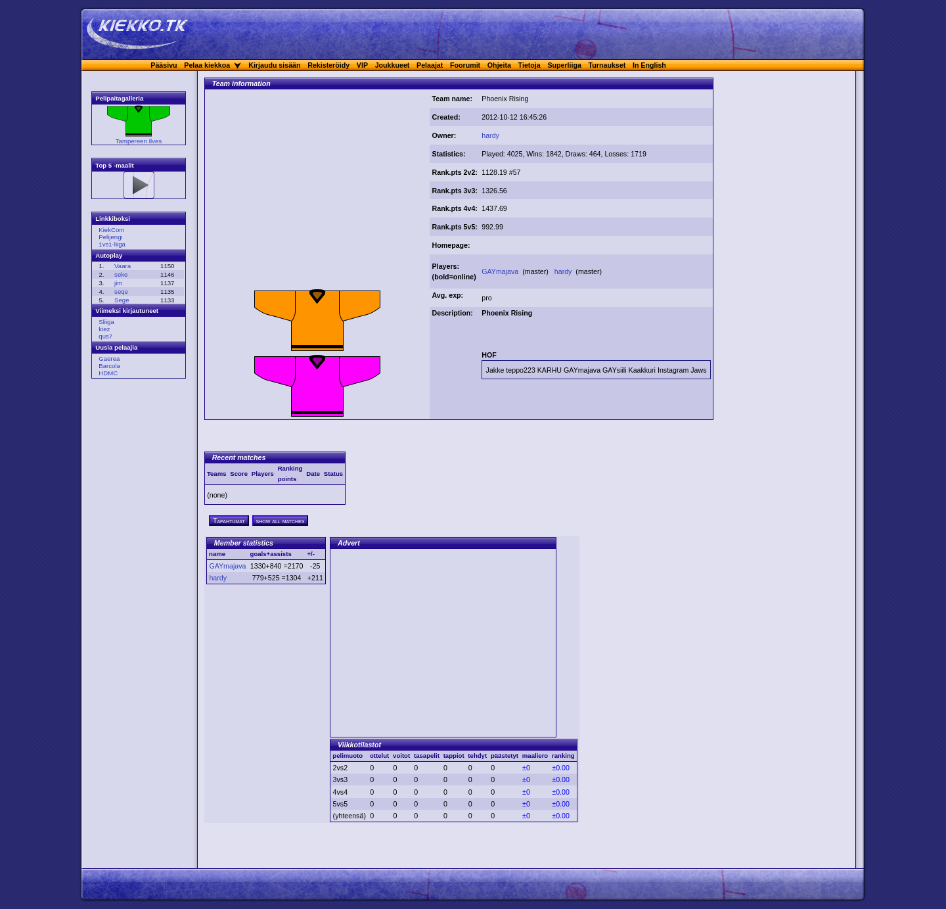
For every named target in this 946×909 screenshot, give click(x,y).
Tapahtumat (229, 520)
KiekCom (111, 229)
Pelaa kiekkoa (207, 65)
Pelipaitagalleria (119, 98)
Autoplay (108, 255)
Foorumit (465, 65)
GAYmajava (501, 271)
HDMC (108, 373)
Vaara (122, 265)
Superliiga (564, 65)
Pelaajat (430, 65)
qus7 (105, 336)
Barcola (109, 365)
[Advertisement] (317, 193)
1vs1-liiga (112, 244)
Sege (121, 300)
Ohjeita (499, 65)
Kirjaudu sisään (274, 65)
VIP (362, 65)
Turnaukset (607, 65)
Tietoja (529, 65)
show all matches (280, 520)
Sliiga (106, 321)
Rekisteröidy (328, 65)
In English (649, 65)
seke (120, 274)
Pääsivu (163, 65)
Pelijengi (110, 237)
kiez (104, 329)
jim (118, 283)
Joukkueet (392, 65)
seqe (121, 291)
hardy (490, 135)
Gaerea (109, 358)
